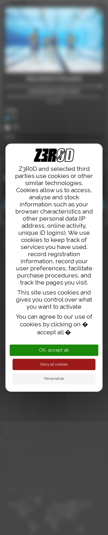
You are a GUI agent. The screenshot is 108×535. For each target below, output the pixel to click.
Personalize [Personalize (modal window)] (54, 378)
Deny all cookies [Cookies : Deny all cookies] (54, 364)
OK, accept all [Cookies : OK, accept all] (54, 350)
